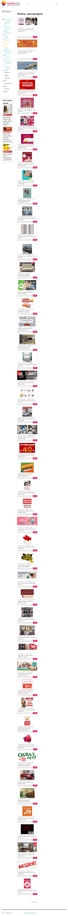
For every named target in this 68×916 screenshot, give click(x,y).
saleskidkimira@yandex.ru (30, 913)
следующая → (34, 902)
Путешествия (8, 61)
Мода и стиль (8, 21)
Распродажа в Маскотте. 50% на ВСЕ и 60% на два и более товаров (7, 121)
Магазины (7, 72)
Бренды (7, 75)
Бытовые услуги (8, 51)
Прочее (6, 66)
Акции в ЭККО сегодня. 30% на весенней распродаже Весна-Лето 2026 (7, 137)
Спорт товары (8, 27)
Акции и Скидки (8, 19)
